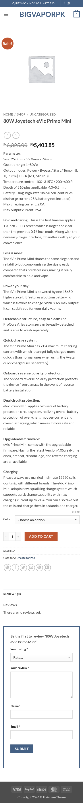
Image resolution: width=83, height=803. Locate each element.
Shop (21, 114)
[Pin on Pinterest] (39, 567)
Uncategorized (43, 114)
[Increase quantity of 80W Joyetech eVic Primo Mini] (18, 536)
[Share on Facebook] (15, 567)
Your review (19, 668)
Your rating (19, 649)
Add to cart (41, 536)
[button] (6, 14)
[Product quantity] (12, 536)
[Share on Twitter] (23, 567)
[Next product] (7, 135)
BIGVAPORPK (41, 14)
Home (8, 114)
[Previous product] (15, 135)
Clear (76, 512)
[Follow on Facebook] (64, 3)
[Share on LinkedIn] (47, 567)
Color (6, 519)
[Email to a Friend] (31, 567)
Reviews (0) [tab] (12, 594)
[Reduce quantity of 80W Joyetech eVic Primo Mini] (6, 536)
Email (15, 726)
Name (15, 706)
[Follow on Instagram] (68, 3)
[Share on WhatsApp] (7, 567)
